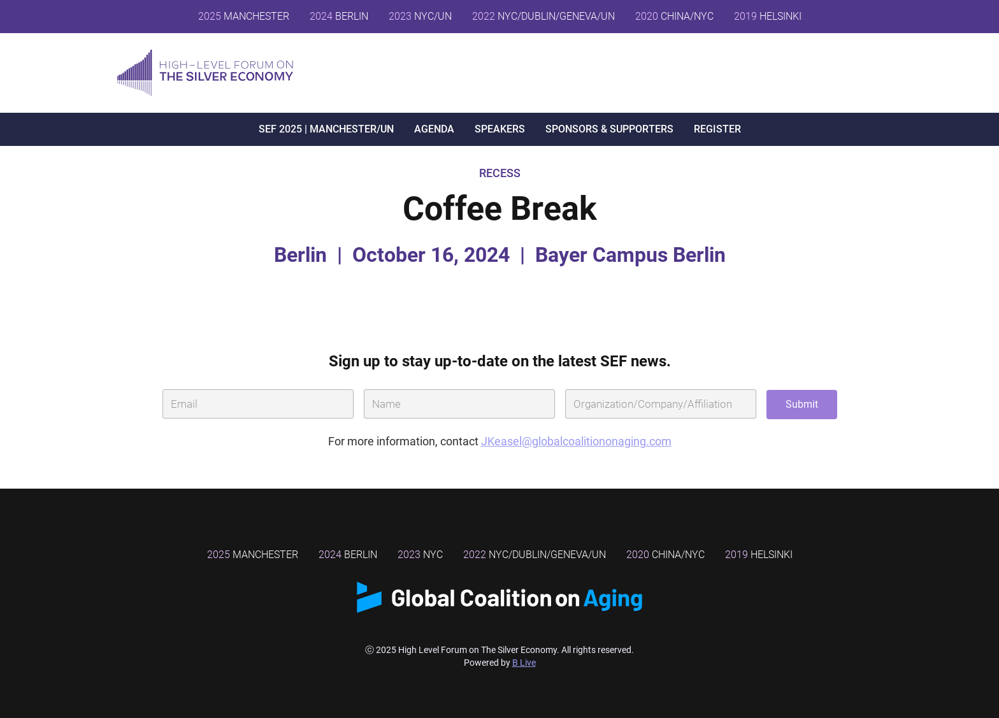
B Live (524, 662)
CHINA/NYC (674, 16)
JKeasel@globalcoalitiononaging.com (576, 441)
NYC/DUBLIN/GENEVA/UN (543, 16)
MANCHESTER (243, 16)
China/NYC (665, 555)
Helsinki (759, 555)
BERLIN (339, 16)
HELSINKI (767, 16)
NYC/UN (420, 16)
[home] (205, 73)
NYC (420, 555)
